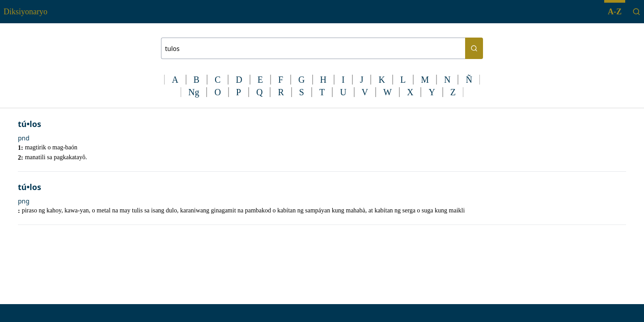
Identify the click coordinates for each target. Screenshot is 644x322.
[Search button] (474, 48)
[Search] (636, 12)
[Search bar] (313, 48)
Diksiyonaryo (25, 11)
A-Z (615, 11)
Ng (193, 92)
